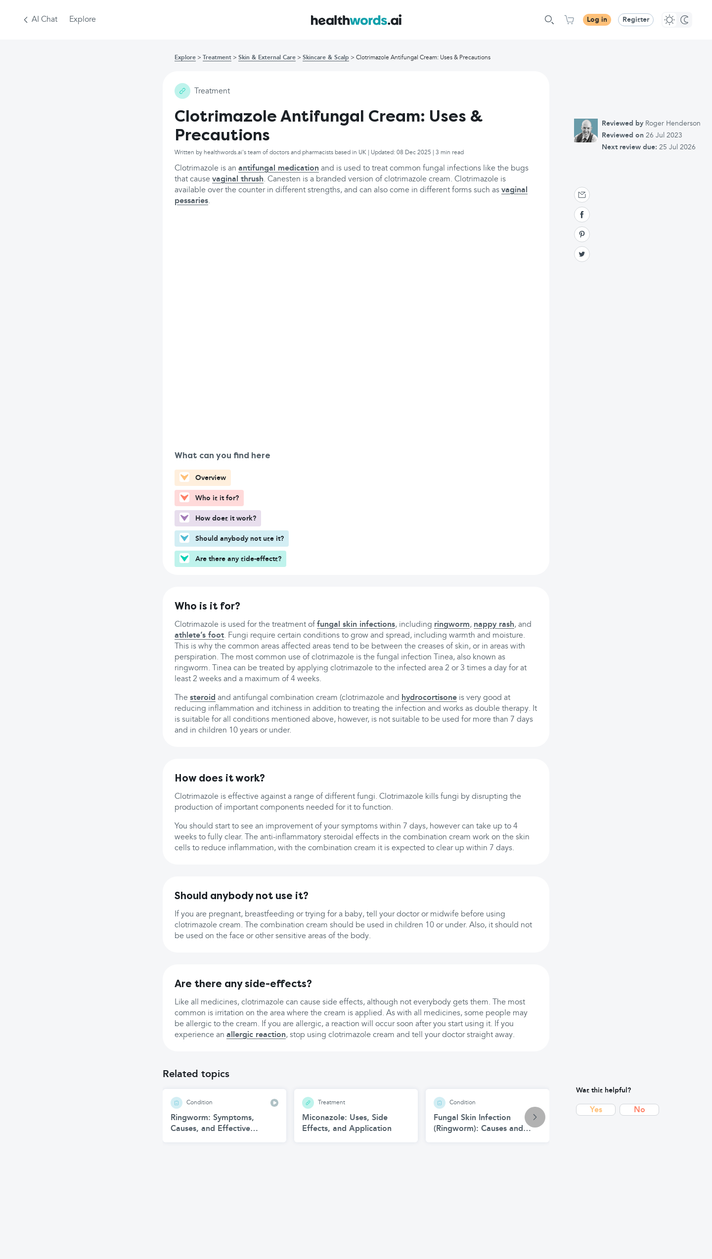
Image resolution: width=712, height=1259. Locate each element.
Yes (596, 1110)
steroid (203, 698)
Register (636, 19)
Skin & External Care (267, 58)
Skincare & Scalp (326, 58)
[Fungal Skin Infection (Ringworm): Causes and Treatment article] (487, 1115)
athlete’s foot (199, 636)
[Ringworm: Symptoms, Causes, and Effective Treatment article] (224, 1115)
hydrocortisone (429, 698)
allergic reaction (256, 1035)
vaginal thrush (238, 179)
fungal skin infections (356, 625)
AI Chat (44, 20)
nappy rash (494, 625)
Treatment (217, 58)
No (639, 1110)
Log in (597, 19)
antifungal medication (278, 169)
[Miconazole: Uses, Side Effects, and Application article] (356, 1115)
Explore (82, 20)
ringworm (452, 625)
